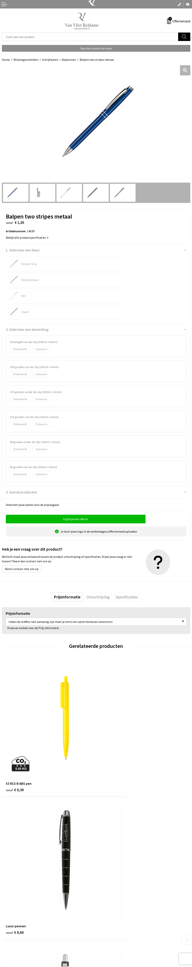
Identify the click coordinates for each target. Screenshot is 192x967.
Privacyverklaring (109, 943)
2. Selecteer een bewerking (27, 297)
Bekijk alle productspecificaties (27, 237)
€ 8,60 (109, 725)
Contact (7, 931)
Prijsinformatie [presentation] (67, 565)
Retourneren (10, 937)
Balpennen (69, 59)
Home (6, 59)
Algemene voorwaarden (113, 931)
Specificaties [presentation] (127, 565)
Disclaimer (105, 948)
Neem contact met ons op (21, 537)
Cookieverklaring (109, 937)
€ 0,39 (15, 725)
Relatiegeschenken (26, 59)
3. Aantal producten (21, 460)
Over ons (103, 869)
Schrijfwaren (50, 59)
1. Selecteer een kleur (23, 250)
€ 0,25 (15, 837)
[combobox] (90, 37)
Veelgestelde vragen (111, 875)
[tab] (67, 565)
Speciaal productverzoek (96, 48)
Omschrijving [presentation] (98, 565)
